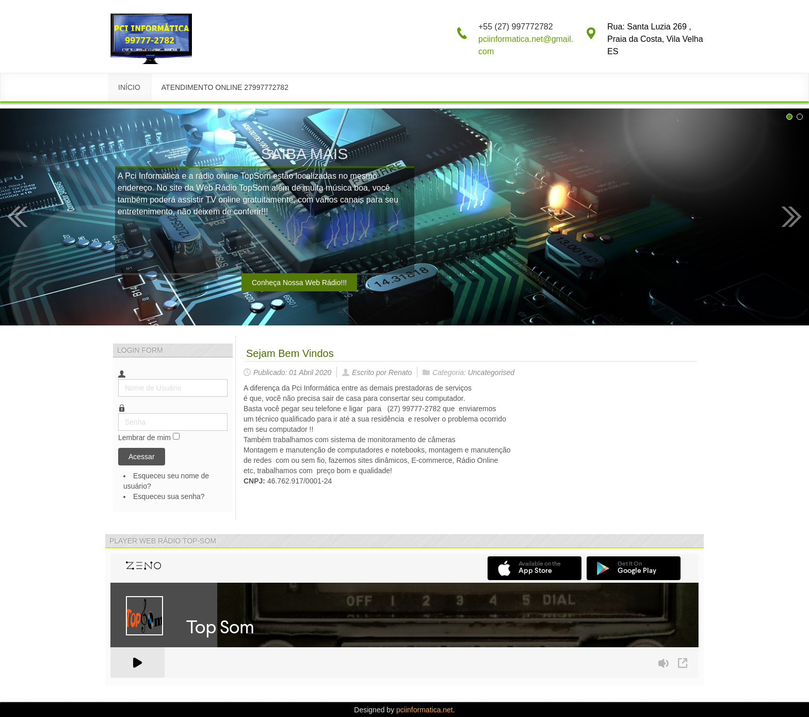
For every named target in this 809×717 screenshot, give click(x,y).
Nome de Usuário (118, 379)
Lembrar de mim (144, 437)
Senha (118, 413)
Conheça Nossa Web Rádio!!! (299, 282)
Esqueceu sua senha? (169, 496)
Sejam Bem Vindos (290, 353)
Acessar (141, 457)
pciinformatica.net (424, 710)
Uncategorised (491, 372)
